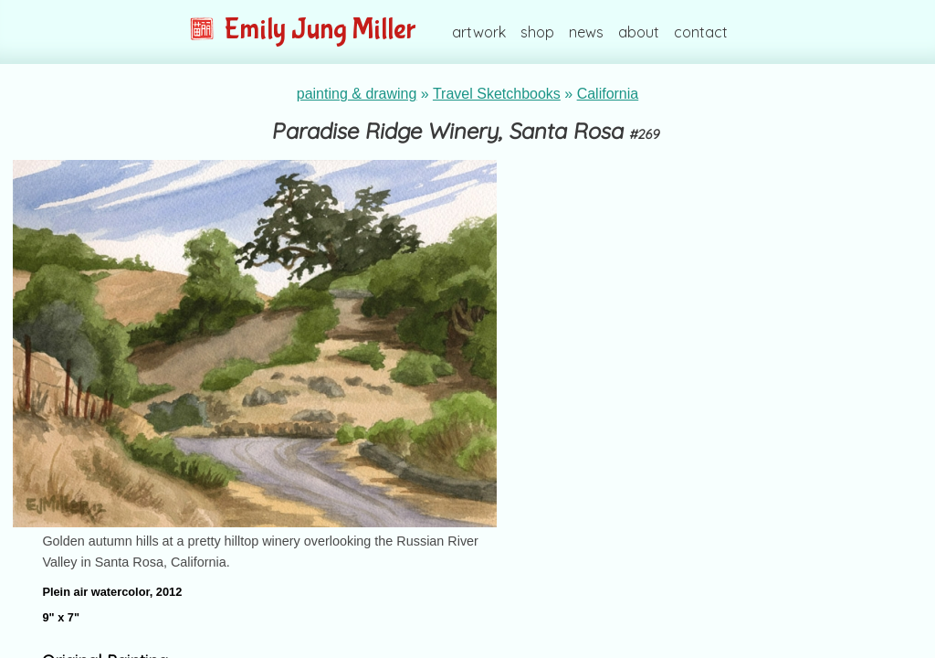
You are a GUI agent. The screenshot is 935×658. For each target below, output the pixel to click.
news (586, 32)
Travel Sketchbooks (497, 93)
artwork (479, 32)
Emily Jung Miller (302, 30)
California (608, 93)
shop (537, 32)
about (638, 32)
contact (701, 32)
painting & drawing (357, 93)
